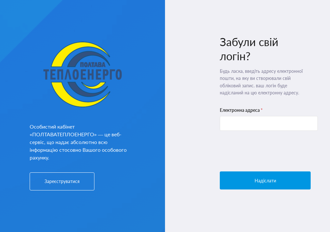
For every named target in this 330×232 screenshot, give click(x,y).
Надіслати (265, 180)
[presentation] (269, 151)
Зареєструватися (62, 181)
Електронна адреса (241, 110)
